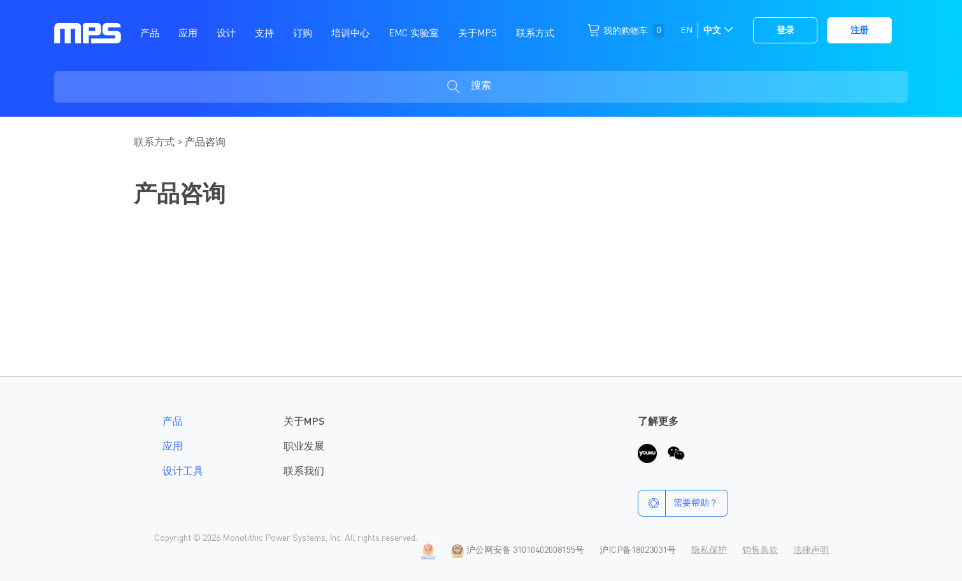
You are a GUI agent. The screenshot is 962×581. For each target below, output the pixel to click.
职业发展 (304, 447)
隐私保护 (709, 550)
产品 (172, 422)
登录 (785, 30)
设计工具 (182, 472)
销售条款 (760, 550)
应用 (172, 447)
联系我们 (304, 472)
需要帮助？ (678, 503)
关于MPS (304, 422)
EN (686, 30)
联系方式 (155, 143)
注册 (859, 30)
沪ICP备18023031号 (637, 550)
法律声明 (811, 550)
